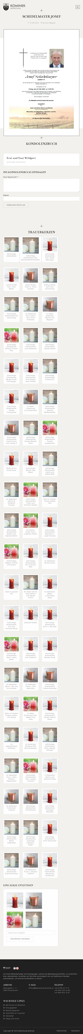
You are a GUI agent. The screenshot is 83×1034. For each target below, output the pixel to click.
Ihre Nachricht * (10, 177)
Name (6, 195)
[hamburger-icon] (78, 7)
